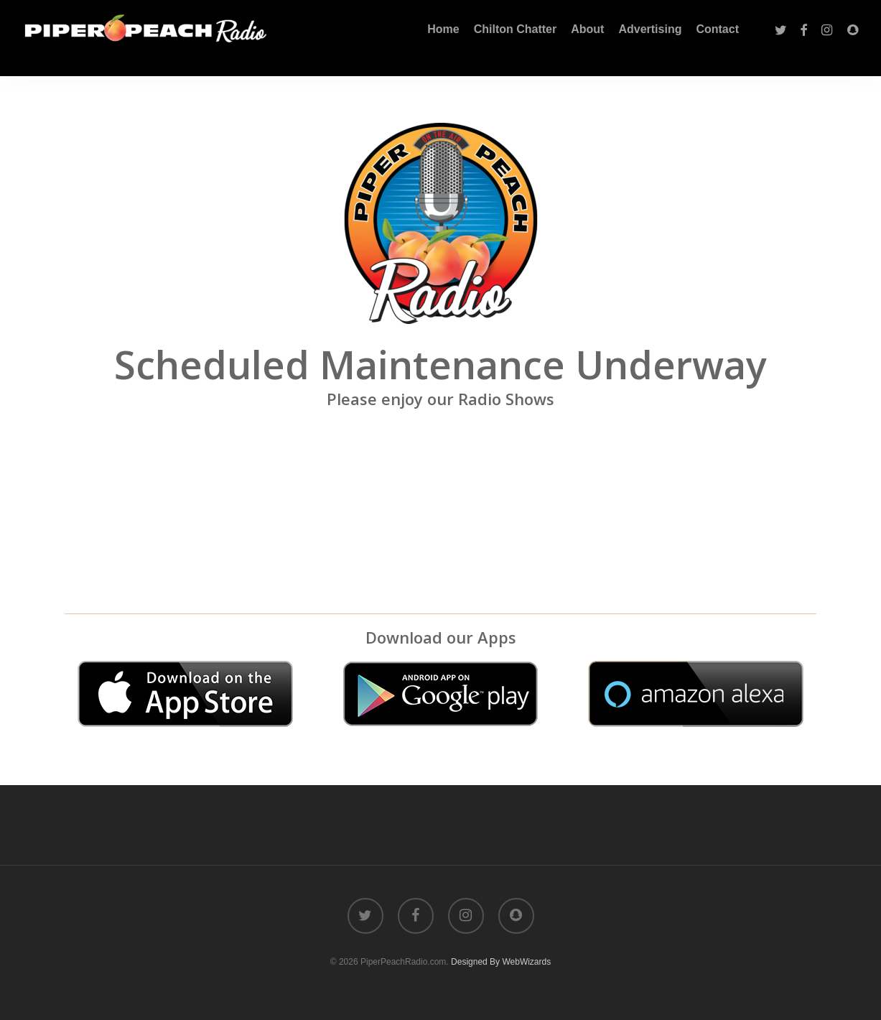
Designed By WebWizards (501, 962)
